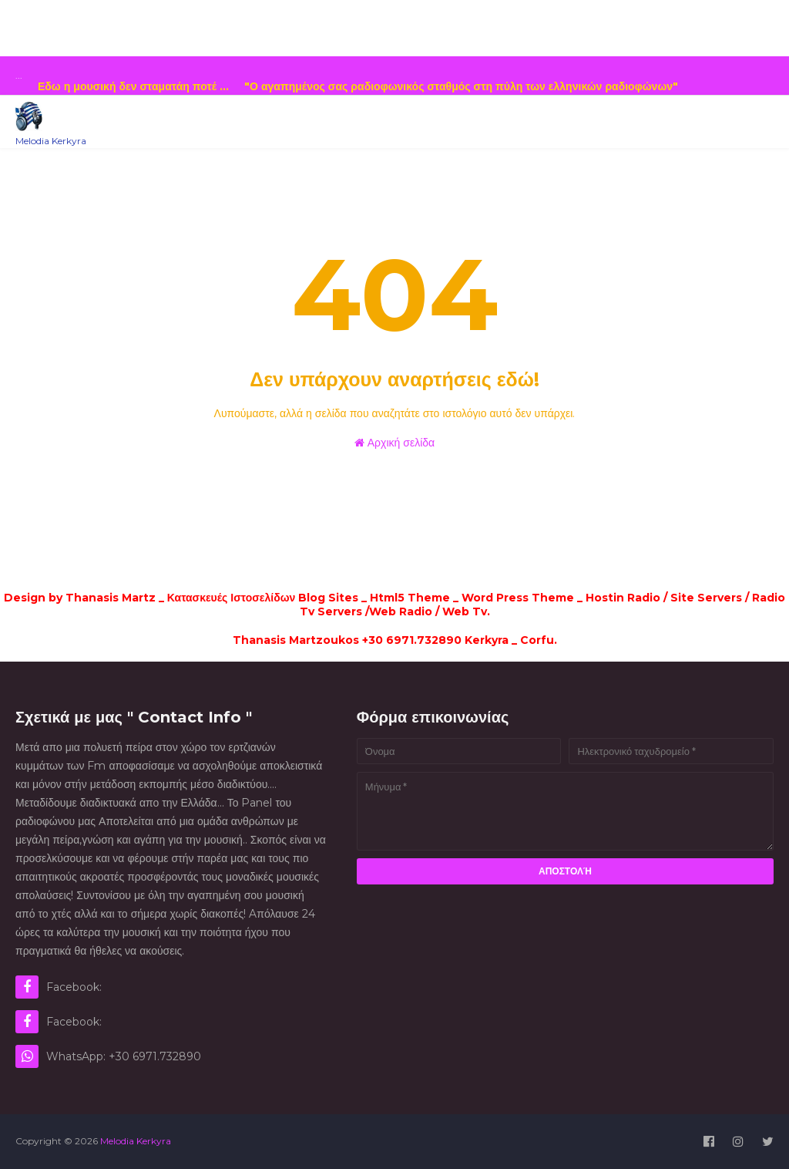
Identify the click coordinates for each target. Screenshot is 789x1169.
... (18, 75)
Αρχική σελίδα (394, 443)
